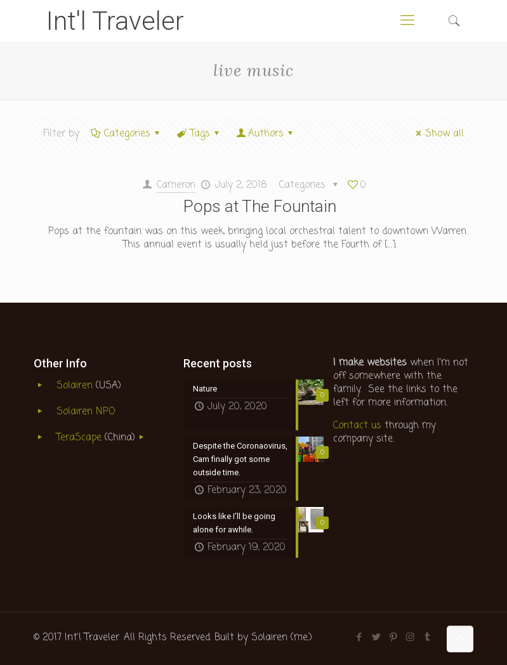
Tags (199, 134)
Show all (438, 134)
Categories (126, 134)
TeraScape (80, 438)
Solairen (74, 386)
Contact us (357, 426)
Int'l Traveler (115, 21)
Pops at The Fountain (259, 206)
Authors (266, 134)
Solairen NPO (85, 412)
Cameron (176, 185)
